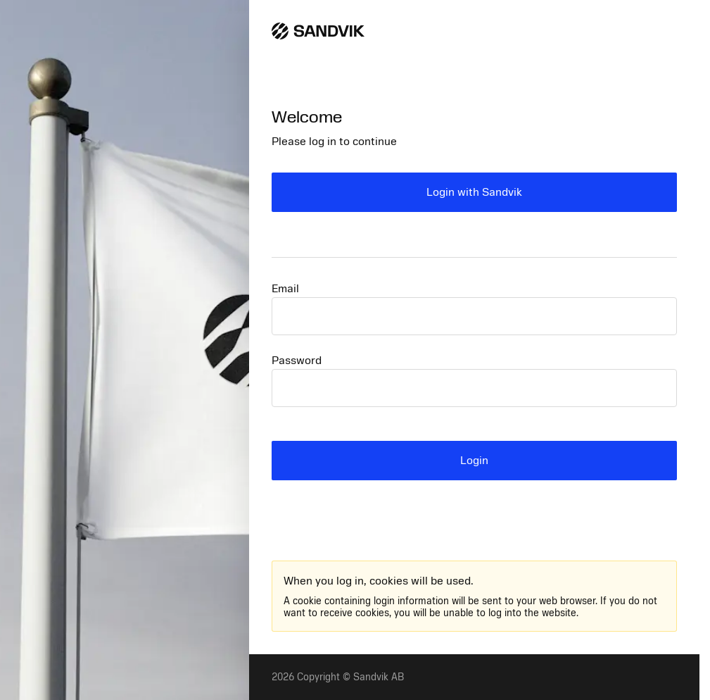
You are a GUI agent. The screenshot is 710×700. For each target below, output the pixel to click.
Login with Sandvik (474, 192)
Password (297, 361)
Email (285, 289)
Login (474, 461)
